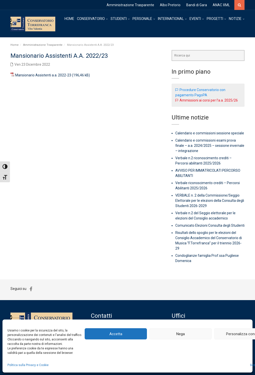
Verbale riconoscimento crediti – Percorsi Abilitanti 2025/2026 (207, 185)
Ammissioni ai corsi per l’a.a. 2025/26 (209, 100)
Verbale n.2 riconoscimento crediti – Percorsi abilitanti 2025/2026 (203, 160)
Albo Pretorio (170, 5)
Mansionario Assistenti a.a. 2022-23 (43, 75)
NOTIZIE (235, 19)
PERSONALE (142, 19)
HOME (69, 19)
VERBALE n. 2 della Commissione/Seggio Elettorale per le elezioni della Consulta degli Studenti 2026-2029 (209, 200)
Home (14, 45)
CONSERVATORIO (91, 19)
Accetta (115, 334)
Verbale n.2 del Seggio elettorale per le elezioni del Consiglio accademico (205, 215)
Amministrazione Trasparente (130, 5)
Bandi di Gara (196, 5)
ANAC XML (221, 5)
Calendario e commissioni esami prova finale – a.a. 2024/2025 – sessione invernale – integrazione (209, 145)
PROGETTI (215, 19)
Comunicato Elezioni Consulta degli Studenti (210, 225)
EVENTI (195, 19)
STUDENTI (119, 19)
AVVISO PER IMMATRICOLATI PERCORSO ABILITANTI (207, 173)
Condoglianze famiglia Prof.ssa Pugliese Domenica (207, 258)
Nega (180, 334)
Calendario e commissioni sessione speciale (209, 133)
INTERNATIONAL (171, 19)
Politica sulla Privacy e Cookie (28, 365)
